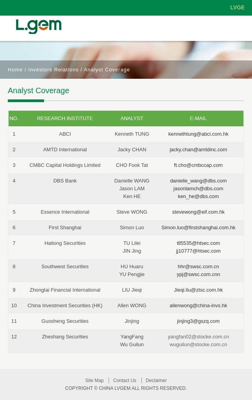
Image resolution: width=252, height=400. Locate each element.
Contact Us (124, 380)
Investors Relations (53, 70)
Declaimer (156, 380)
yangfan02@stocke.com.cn (198, 337)
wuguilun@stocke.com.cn (198, 344)
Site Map (94, 380)
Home (15, 70)
